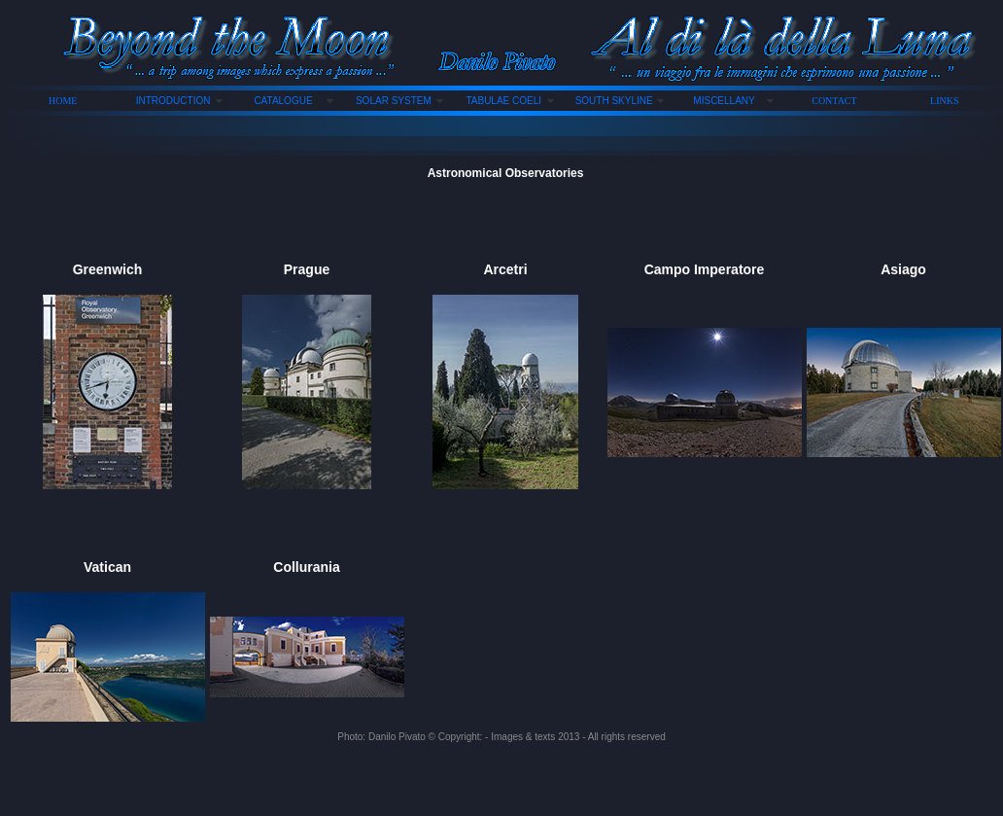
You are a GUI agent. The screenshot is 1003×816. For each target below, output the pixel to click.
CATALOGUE (283, 100)
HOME (63, 100)
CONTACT (834, 100)
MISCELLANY (723, 100)
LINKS (944, 100)
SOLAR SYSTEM (394, 100)
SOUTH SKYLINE (614, 100)
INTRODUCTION (173, 100)
